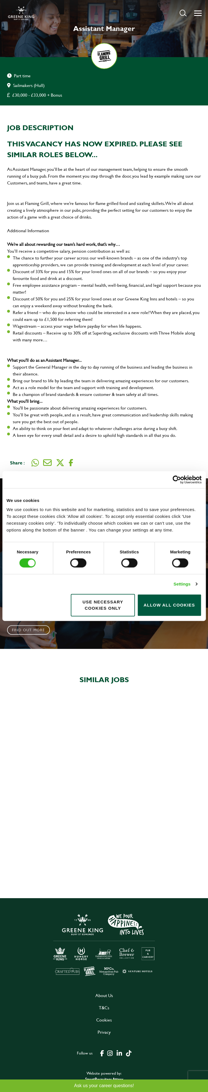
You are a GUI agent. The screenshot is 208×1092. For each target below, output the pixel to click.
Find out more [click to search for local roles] (28, 629)
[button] (183, 13)
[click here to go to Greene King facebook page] (102, 1052)
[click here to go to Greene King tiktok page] (128, 1052)
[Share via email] (47, 462)
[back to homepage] (21, 13)
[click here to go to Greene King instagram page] (110, 1052)
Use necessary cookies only (103, 605)
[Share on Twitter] (60, 462)
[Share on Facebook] (71, 462)
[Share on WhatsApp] (35, 462)
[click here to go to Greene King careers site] (104, 944)
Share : (17, 462)
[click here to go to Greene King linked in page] (119, 1052)
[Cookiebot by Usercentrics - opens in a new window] (176, 480)
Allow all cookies (169, 605)
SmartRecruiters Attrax (104, 1079)
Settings (182, 584)
